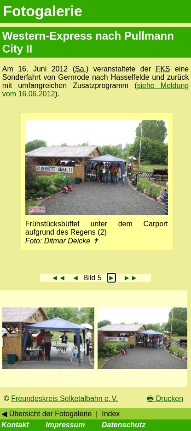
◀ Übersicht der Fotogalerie (46, 414)
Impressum (65, 425)
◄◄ (58, 278)
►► (130, 278)
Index (111, 414)
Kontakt (15, 425)
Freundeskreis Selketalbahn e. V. (64, 398)
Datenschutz (123, 425)
